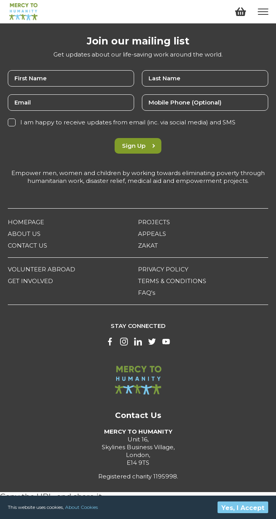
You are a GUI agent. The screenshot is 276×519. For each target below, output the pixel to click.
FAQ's (146, 292)
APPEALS (152, 233)
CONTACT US (27, 245)
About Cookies (81, 507)
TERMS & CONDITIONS (172, 281)
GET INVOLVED (30, 281)
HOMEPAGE (26, 222)
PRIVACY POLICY (163, 269)
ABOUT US (24, 233)
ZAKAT (148, 245)
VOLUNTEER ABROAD (41, 269)
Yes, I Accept (242, 508)
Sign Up (138, 145)
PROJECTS (154, 222)
